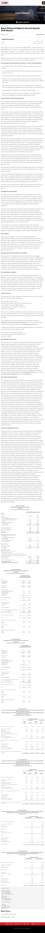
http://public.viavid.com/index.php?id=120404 (13, 322)
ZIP (42, 43)
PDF (42, 41)
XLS (39, 43)
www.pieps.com (27, 374)
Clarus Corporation (20, 928)
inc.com (35, 324)
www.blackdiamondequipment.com (11, 374)
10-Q (3, 41)
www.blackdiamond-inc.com (29, 372)
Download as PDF (40, 34)
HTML (38, 41)
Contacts (27, 923)
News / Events (22, 22)
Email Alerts (10, 923)
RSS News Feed (36, 923)
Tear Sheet (19, 923)
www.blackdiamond (27, 324)
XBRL (3, 43)
